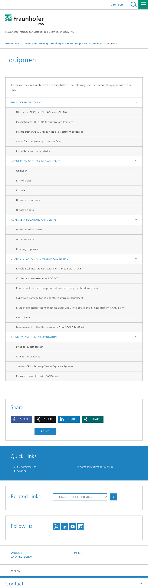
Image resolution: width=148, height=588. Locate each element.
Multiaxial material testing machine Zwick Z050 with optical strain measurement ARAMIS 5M (70, 307)
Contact (16, 552)
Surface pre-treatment (26, 102)
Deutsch (117, 4)
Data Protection (22, 556)
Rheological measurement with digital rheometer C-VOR (49, 268)
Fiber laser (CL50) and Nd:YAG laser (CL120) (41, 112)
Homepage (12, 43)
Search (133, 4)
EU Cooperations (27, 466)
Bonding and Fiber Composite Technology (76, 43)
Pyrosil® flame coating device (33, 151)
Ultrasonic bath (25, 209)
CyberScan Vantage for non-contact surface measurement (49, 297)
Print (45, 431)
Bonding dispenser (27, 249)
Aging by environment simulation (34, 337)
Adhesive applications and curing (33, 219)
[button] (21, 419)
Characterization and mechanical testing (40, 258)
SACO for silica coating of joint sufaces (39, 141)
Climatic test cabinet (28, 356)
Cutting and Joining (36, 43)
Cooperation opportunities (96, 466)
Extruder (21, 190)
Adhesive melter (25, 239)
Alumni (21, 470)
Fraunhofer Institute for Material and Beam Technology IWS (39, 31)
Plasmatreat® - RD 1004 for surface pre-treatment (45, 121)
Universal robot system (29, 229)
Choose (113, 496)
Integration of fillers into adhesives (35, 161)
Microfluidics (23, 180)
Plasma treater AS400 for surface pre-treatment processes (49, 131)
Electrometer (23, 317)
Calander (21, 170)
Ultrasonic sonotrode (28, 200)
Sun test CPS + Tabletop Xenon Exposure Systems (44, 366)
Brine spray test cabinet (29, 346)
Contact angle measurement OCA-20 (37, 278)
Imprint (79, 552)
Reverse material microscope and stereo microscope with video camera (57, 288)
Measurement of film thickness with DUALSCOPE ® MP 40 (50, 327)
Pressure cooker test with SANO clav (37, 376)
